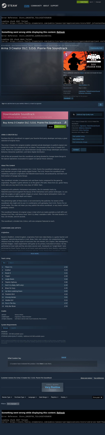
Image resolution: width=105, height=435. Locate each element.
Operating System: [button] (84, 409)
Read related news (78, 142)
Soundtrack (67, 101)
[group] (52, 411)
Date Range (43, 403)
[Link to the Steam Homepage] (11, 7)
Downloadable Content (41, 48)
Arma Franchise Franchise (19, 48)
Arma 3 (30, 48)
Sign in (4, 106)
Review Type (6, 403)
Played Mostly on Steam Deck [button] (66, 409)
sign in (91, 2)
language (98, 2)
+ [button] (72, 101)
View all (64, 360)
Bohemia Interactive (85, 96)
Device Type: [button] (12, 412)
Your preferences (99, 380)
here (41, 366)
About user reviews (86, 380)
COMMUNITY (36, 6)
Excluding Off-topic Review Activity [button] (34, 409)
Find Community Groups (80, 144)
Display (63, 403)
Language (31, 403)
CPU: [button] (95, 409)
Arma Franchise (84, 133)
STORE (26, 6)
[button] (60, 129)
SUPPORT (54, 6)
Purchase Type (19, 403)
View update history (79, 139)
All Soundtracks (5, 48)
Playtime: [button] (50, 409)
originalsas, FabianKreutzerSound (89, 94)
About (46, 6)
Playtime (54, 403)
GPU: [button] (3, 412)
